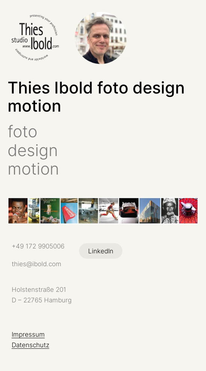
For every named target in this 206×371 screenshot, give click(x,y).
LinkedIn (100, 251)
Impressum (28, 334)
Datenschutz (30, 345)
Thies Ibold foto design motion (96, 96)
